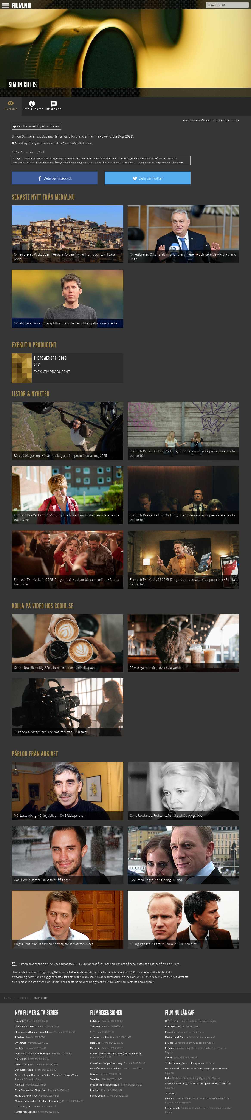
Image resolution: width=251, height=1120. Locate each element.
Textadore (170, 1093)
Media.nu (170, 1098)
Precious (95, 1090)
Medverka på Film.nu (176, 1037)
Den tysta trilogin (24, 1069)
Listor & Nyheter (31, 394)
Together (95, 1079)
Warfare (19, 1048)
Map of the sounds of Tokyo (105, 1068)
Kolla (168, 1078)
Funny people (97, 1095)
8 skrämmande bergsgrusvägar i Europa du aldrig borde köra (198, 1083)
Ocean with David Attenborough (32, 1053)
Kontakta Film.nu (174, 1026)
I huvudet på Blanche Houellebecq (34, 1031)
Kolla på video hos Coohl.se (42, 606)
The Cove (95, 1026)
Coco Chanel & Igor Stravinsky (106, 1063)
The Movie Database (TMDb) (115, 972)
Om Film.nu (171, 1020)
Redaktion (171, 1031)
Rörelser (19, 1037)
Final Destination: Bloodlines (30, 1090)
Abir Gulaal (21, 1058)
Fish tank (95, 1020)
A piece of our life (99, 1037)
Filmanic (169, 1048)
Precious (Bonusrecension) (105, 1084)
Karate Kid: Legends (26, 1111)
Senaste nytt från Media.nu (43, 197)
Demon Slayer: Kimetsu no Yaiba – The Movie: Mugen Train (46, 1075)
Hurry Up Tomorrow (26, 1095)
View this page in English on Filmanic (36, 126)
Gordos (94, 1073)
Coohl (168, 1057)
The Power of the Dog (109, 136)
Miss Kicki (95, 1042)
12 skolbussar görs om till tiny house (185, 1063)
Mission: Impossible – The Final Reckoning (38, 1101)
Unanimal (20, 1042)
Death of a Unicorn (25, 1064)
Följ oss (169, 1042)
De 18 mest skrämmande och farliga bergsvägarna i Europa (196, 1068)
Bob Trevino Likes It (25, 1026)
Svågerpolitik (172, 1107)
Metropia (95, 1048)
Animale (19, 1084)
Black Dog (20, 1020)
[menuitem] (7, 998)
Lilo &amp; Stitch (24, 1106)
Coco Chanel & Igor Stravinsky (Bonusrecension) (116, 1053)
